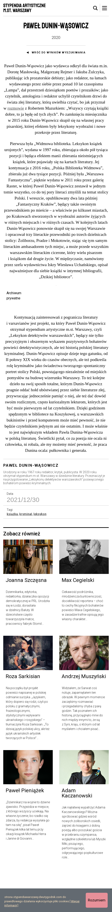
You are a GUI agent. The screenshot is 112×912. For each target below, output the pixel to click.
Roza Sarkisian (23, 719)
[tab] (95, 8)
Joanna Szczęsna (26, 623)
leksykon (39, 556)
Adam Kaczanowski (77, 835)
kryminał (25, 556)
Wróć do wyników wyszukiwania (59, 52)
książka (12, 556)
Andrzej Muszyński (84, 719)
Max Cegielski (78, 623)
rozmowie (16, 108)
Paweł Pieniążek (25, 833)
